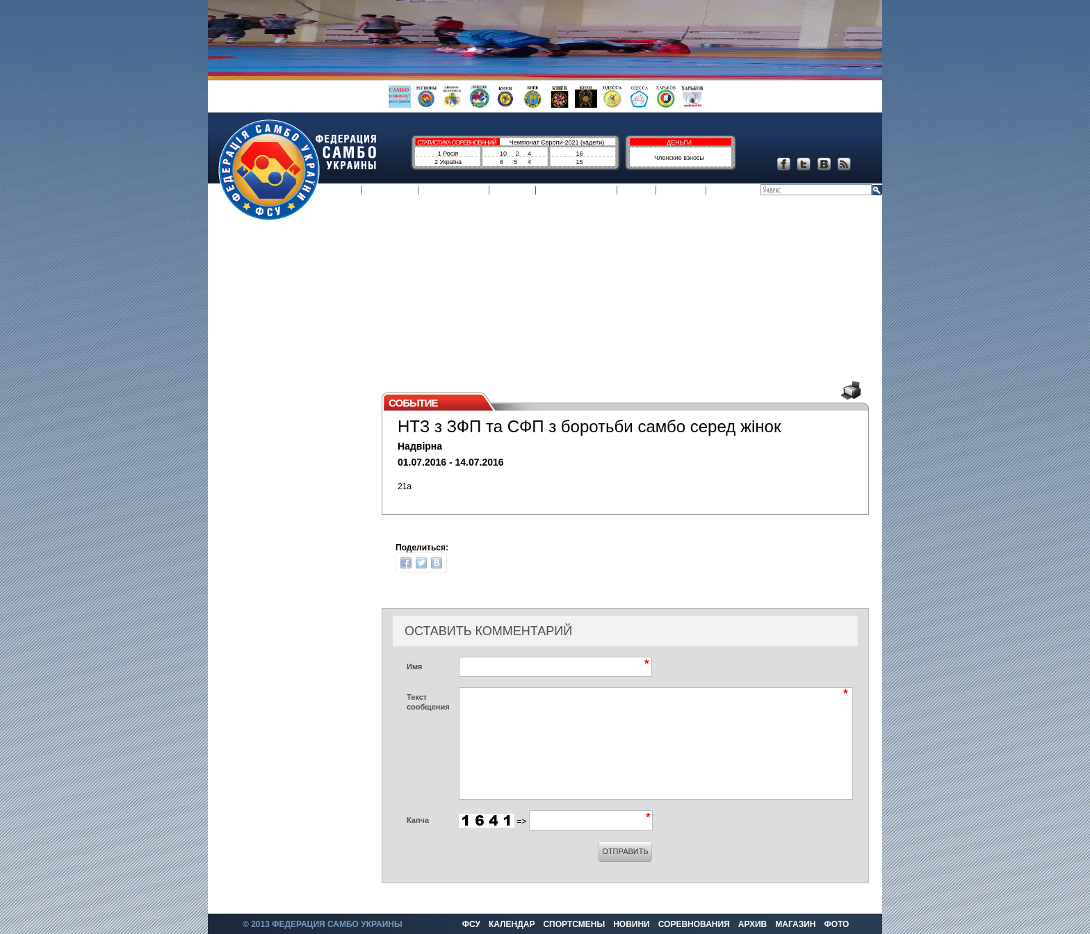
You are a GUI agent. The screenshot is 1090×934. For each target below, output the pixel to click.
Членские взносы (679, 157)
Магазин (681, 191)
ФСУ (348, 191)
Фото (723, 191)
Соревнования (576, 191)
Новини (512, 191)
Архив (636, 191)
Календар (390, 191)
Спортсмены (454, 191)
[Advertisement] (538, 293)
